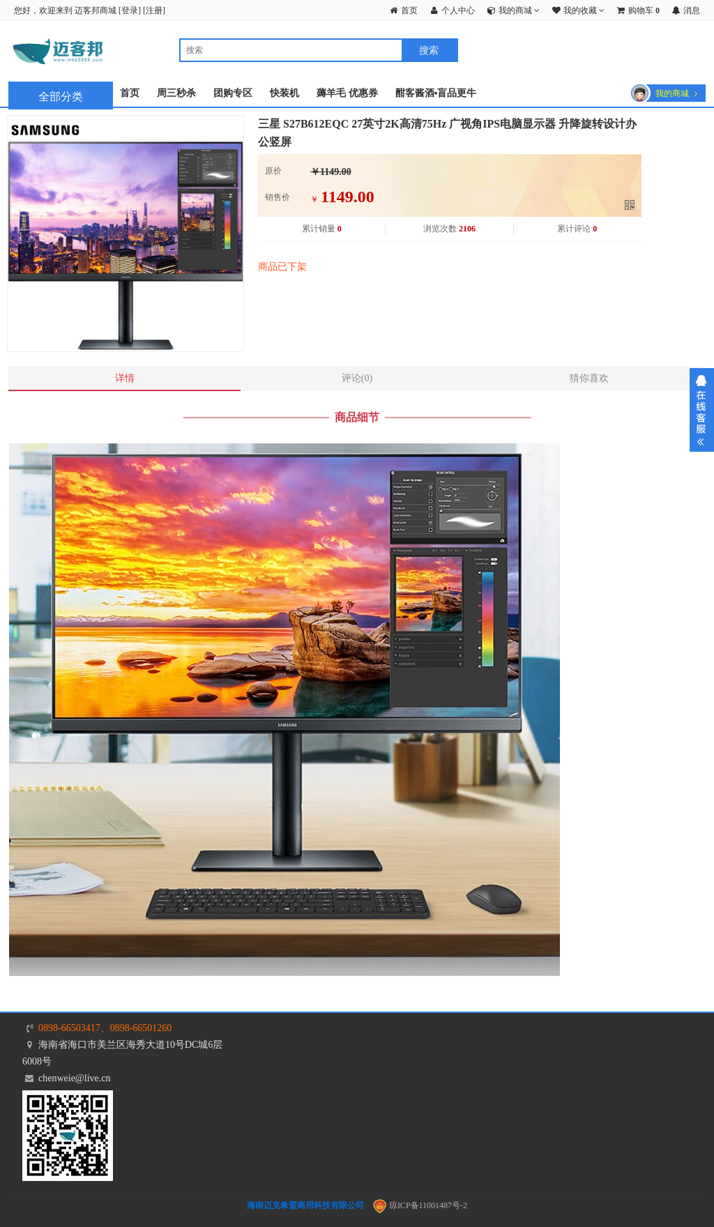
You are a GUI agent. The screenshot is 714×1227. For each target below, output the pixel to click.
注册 (154, 10)
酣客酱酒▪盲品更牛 (436, 93)
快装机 (284, 93)
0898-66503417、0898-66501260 (105, 1028)
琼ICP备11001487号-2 (420, 1205)
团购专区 (232, 93)
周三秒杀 (176, 93)
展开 (702, 410)
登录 (129, 10)
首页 (129, 93)
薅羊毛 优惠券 (347, 93)
